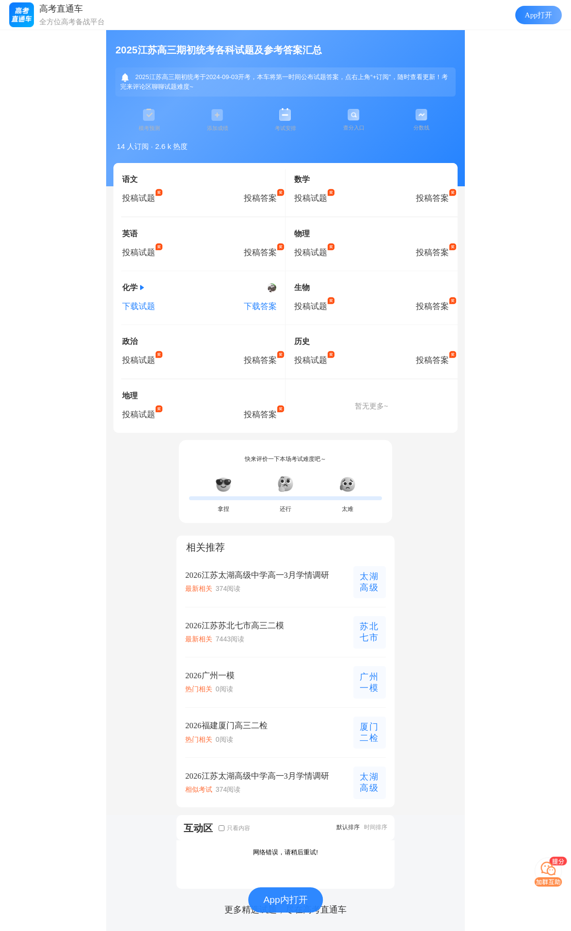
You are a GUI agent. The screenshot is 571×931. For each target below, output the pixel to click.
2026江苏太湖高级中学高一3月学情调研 (257, 575)
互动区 (198, 827)
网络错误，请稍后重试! (285, 852)
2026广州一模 (209, 675)
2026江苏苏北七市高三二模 (234, 625)
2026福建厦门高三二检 (226, 725)
